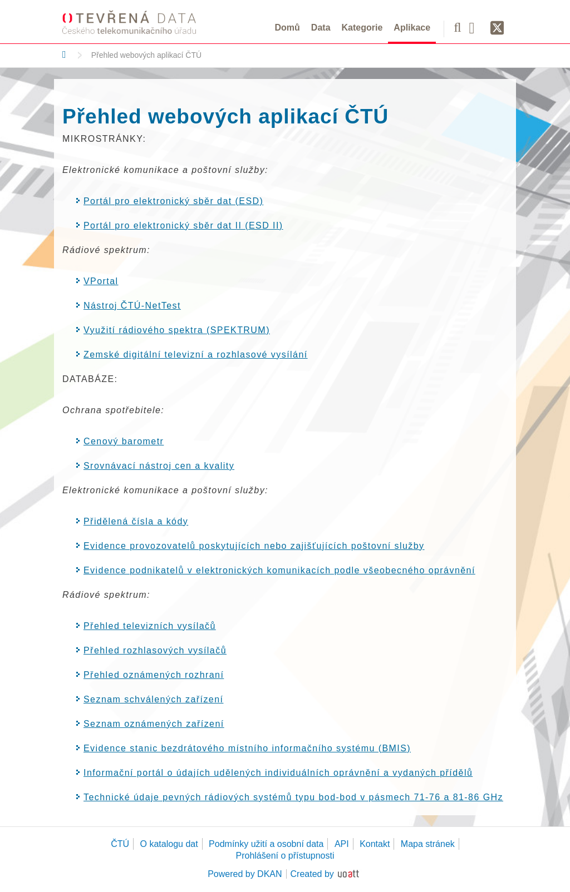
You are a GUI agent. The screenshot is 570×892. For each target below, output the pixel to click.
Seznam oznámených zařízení (153, 724)
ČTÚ (120, 844)
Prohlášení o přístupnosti (285, 855)
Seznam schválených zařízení (153, 699)
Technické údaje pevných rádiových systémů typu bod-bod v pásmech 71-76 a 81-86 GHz (293, 797)
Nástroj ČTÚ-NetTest (132, 305)
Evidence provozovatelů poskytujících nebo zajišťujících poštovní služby (254, 546)
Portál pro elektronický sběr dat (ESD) (173, 201)
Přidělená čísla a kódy (135, 521)
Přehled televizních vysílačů (149, 626)
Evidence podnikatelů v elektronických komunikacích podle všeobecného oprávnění (279, 570)
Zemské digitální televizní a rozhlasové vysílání (195, 354)
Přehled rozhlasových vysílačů (155, 650)
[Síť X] (497, 28)
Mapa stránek (428, 844)
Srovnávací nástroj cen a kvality (158, 465)
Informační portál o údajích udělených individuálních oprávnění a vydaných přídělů (278, 772)
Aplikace (412, 27)
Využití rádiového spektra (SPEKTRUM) (176, 330)
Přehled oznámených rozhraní (153, 675)
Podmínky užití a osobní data (266, 844)
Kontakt (375, 844)
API (342, 844)
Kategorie (362, 27)
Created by (312, 874)
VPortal (101, 281)
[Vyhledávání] (457, 27)
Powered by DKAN (245, 874)
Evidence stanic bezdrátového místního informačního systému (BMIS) (247, 748)
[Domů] (64, 54)
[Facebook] (476, 27)
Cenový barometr (123, 441)
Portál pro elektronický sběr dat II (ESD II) (183, 225)
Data (321, 27)
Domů (287, 27)
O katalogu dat (169, 844)
